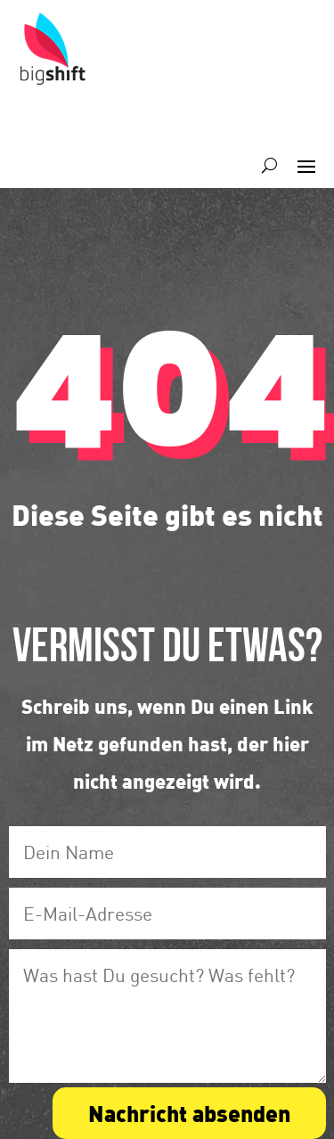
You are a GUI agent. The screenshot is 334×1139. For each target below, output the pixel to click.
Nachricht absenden (189, 1113)
